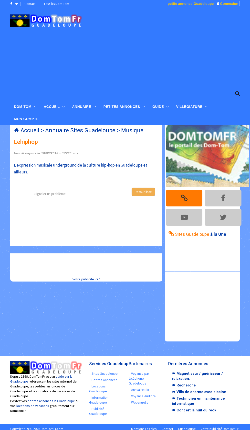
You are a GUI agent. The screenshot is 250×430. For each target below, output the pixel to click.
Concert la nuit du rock (196, 406)
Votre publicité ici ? (86, 279)
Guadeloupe (187, 425)
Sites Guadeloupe (105, 370)
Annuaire (81, 105)
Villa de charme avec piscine (201, 388)
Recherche (186, 381)
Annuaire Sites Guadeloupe (80, 130)
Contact (29, 4)
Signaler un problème (50, 194)
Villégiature (189, 105)
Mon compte (26, 118)
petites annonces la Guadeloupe (51, 397)
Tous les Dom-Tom (56, 4)
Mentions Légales (144, 425)
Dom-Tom (22, 105)
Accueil (52, 105)
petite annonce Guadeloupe (191, 4)
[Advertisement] (169, 46)
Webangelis (139, 398)
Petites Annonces (122, 105)
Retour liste (143, 192)
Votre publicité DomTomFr (220, 425)
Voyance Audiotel (143, 392)
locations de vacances (32, 402)
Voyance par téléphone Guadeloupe (139, 375)
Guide (158, 105)
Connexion (229, 4)
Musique (132, 130)
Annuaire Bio (140, 386)
